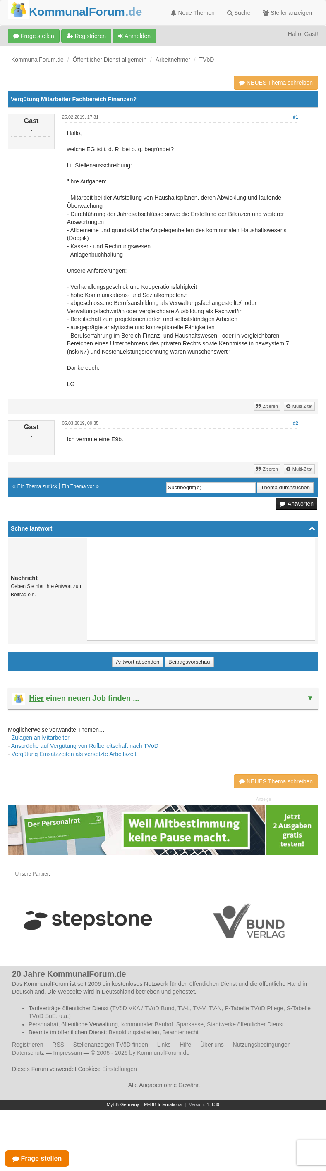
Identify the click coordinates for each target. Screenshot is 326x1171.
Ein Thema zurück (37, 486)
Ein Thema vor (78, 486)
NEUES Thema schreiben (276, 82)
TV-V (199, 1008)
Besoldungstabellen (134, 1032)
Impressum (67, 1053)
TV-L (183, 1008)
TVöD (206, 59)
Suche (239, 13)
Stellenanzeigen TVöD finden (110, 1044)
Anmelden (134, 36)
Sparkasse (190, 1024)
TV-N (215, 1008)
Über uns (212, 1044)
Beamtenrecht (181, 1032)
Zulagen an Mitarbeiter (41, 737)
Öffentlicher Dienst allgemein (110, 59)
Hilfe (185, 1044)
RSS (58, 1044)
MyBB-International (163, 1104)
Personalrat (43, 1024)
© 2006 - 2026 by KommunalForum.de (140, 1053)
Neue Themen (193, 13)
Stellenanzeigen (287, 13)
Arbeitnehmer (173, 59)
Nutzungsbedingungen (262, 1044)
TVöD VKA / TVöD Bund (143, 1008)
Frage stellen (33, 36)
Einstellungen (119, 1069)
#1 (295, 116)
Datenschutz (28, 1053)
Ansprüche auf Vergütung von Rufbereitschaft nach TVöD (84, 746)
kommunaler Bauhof (147, 1024)
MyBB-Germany (123, 1104)
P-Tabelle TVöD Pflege (254, 1008)
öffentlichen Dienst (213, 984)
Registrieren (86, 36)
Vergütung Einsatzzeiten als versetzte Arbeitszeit (74, 754)
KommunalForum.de (37, 59)
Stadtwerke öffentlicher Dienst (245, 1024)
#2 (295, 423)
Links (164, 1044)
